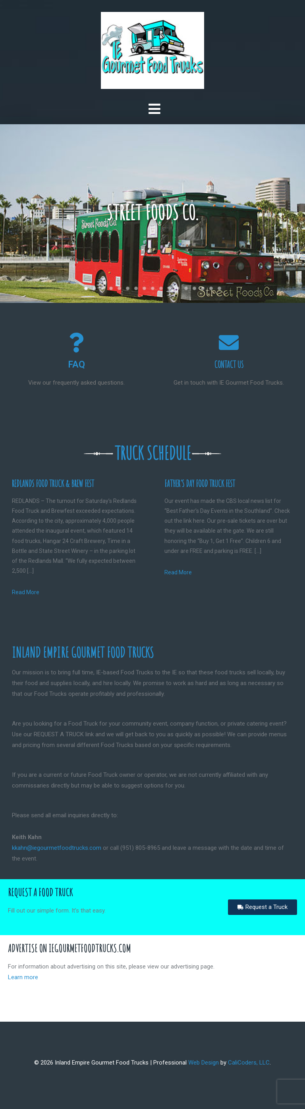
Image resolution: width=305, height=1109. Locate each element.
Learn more (23, 977)
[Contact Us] (229, 342)
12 (178, 288)
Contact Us (228, 364)
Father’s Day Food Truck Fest (199, 483)
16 (211, 288)
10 (161, 288)
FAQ (76, 364)
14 (194, 288)
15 (203, 288)
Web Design (203, 1062)
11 (169, 288)
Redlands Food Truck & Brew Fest (53, 483)
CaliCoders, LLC (249, 1062)
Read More (25, 592)
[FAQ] (76, 342)
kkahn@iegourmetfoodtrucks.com (56, 847)
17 (219, 288)
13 (186, 288)
